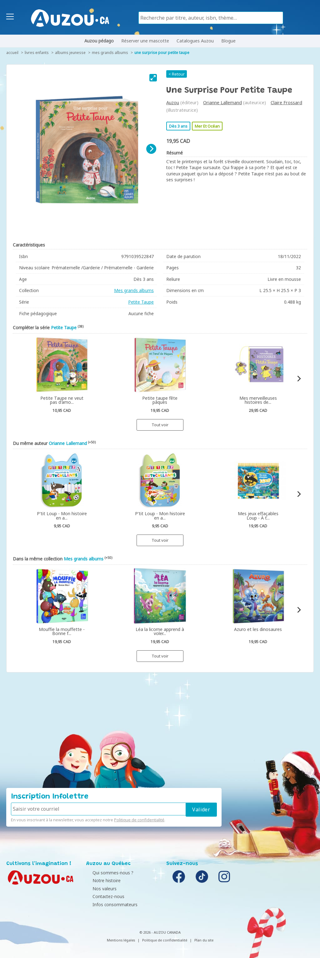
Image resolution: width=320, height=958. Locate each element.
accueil (12, 52)
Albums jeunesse (70, 52)
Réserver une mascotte (145, 41)
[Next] (151, 148)
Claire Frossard (286, 102)
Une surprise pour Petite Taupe (161, 52)
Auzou (172, 102)
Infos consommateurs (110, 904)
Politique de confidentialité (139, 820)
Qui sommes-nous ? (108, 873)
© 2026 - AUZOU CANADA (160, 932)
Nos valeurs (100, 889)
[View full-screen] (153, 77)
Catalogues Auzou (195, 41)
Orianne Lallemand (222, 102)
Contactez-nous (104, 896)
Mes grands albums (110, 52)
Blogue (228, 41)
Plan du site (203, 940)
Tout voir (160, 425)
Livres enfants (37, 52)
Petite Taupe (141, 302)
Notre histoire (102, 880)
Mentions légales (121, 940)
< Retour (176, 74)
